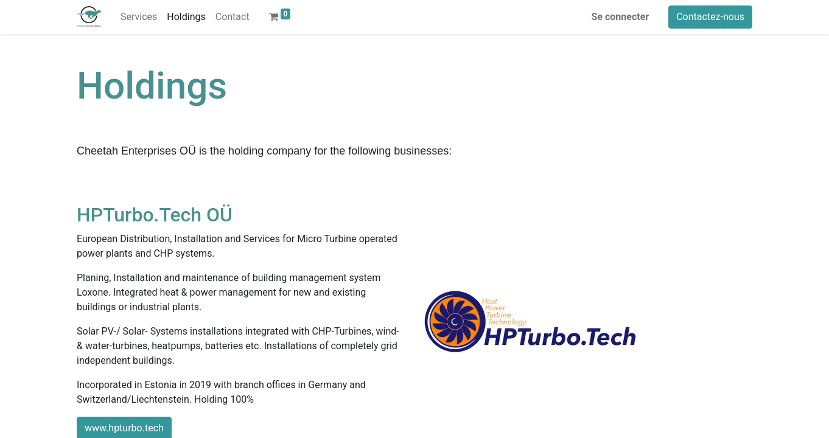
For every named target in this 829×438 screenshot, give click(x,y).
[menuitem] (139, 17)
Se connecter (620, 17)
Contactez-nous (710, 17)
